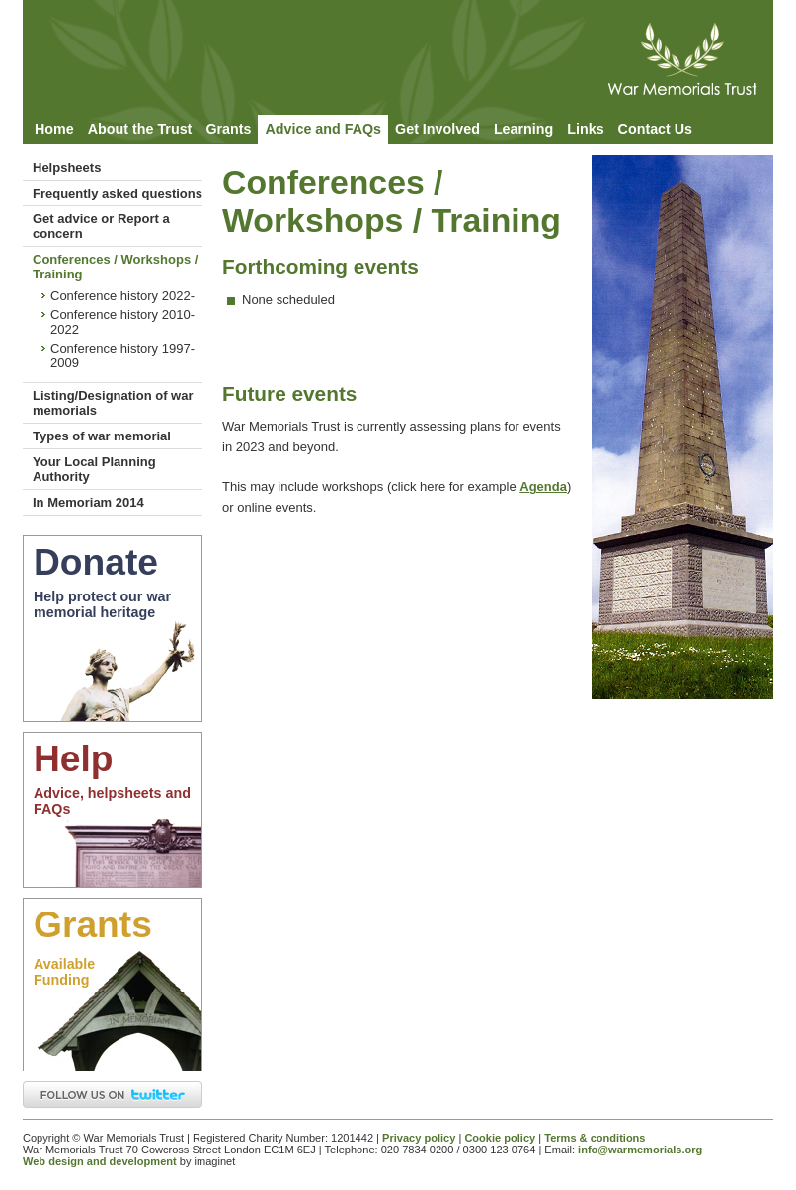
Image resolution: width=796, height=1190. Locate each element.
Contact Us (655, 129)
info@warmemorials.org (640, 1149)
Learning (523, 129)
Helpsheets (67, 167)
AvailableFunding (64, 972)
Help (74, 758)
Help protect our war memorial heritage (102, 604)
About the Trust (140, 129)
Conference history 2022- (122, 295)
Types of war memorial (102, 436)
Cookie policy (499, 1138)
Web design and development (100, 1161)
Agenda (543, 486)
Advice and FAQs (323, 129)
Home (54, 129)
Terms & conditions (594, 1138)
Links (585, 129)
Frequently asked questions (117, 193)
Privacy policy (418, 1138)
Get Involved (437, 129)
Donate (96, 562)
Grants (228, 129)
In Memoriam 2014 (88, 502)
